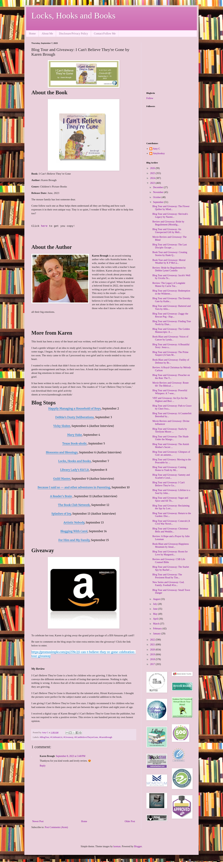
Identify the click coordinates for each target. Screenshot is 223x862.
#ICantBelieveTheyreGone (86, 737)
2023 (153, 183)
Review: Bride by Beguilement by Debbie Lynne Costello (169, 269)
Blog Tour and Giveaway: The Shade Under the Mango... (170, 438)
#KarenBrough (105, 737)
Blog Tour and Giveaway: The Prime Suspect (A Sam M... (170, 353)
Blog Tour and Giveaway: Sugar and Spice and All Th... (170, 499)
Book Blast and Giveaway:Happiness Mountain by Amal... (170, 545)
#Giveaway (68, 737)
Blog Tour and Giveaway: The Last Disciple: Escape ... (169, 246)
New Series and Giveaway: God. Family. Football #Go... (168, 584)
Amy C (156, 148)
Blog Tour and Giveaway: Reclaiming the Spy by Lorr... (171, 507)
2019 (153, 654)
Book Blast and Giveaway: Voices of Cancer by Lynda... (170, 338)
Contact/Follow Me (105, 33)
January (157, 633)
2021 (153, 644)
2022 (153, 639)
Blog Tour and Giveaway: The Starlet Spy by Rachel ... (170, 568)
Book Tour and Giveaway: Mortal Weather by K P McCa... (168, 261)
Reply (42, 765)
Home (32, 33)
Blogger (138, 846)
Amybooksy (159, 153)
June (155, 609)
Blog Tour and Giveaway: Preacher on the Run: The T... (171, 376)
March (156, 623)
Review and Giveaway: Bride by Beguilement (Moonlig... (168, 223)
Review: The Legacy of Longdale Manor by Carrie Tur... (168, 284)
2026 (153, 168)
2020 (153, 649)
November (158, 192)
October (157, 197)
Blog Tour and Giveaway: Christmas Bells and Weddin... (170, 530)
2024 (153, 178)
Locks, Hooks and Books (73, 15)
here (45, 226)
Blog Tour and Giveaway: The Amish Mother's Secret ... (170, 445)
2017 (153, 664)
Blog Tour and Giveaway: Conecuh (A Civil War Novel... (171, 522)
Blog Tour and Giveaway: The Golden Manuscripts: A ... (171, 330)
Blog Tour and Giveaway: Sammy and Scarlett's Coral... (171, 476)
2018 (153, 659)
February (157, 628)
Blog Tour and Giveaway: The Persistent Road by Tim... (167, 576)
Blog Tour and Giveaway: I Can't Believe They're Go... (168, 484)
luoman (117, 846)
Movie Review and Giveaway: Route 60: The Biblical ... (170, 384)
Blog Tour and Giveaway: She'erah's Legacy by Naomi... (170, 215)
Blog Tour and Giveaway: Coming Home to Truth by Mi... (169, 468)
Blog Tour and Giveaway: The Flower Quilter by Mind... (171, 208)
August (157, 599)
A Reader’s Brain (61, 496)
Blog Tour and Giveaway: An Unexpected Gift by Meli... (166, 231)
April (156, 618)
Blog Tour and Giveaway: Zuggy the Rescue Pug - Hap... (170, 315)
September (158, 202)
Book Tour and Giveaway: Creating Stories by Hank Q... (169, 254)
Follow (149, 98)
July (155, 604)
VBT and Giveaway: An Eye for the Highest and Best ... (169, 399)
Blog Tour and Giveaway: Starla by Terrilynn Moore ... (169, 430)
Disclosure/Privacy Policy (73, 33)
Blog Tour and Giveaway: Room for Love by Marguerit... (170, 553)
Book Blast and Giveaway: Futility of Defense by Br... (170, 361)
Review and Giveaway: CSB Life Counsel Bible (168, 561)
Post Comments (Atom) (56, 827)
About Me (47, 33)
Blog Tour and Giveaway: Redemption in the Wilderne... (171, 292)
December (158, 187)
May (155, 614)
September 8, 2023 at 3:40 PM (70, 756)
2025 (153, 173)
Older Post (130, 821)
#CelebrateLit (56, 737)
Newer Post (38, 821)
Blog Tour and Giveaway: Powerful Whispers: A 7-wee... (169, 392)
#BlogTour (44, 737)
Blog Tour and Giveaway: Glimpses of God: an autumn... (171, 453)
